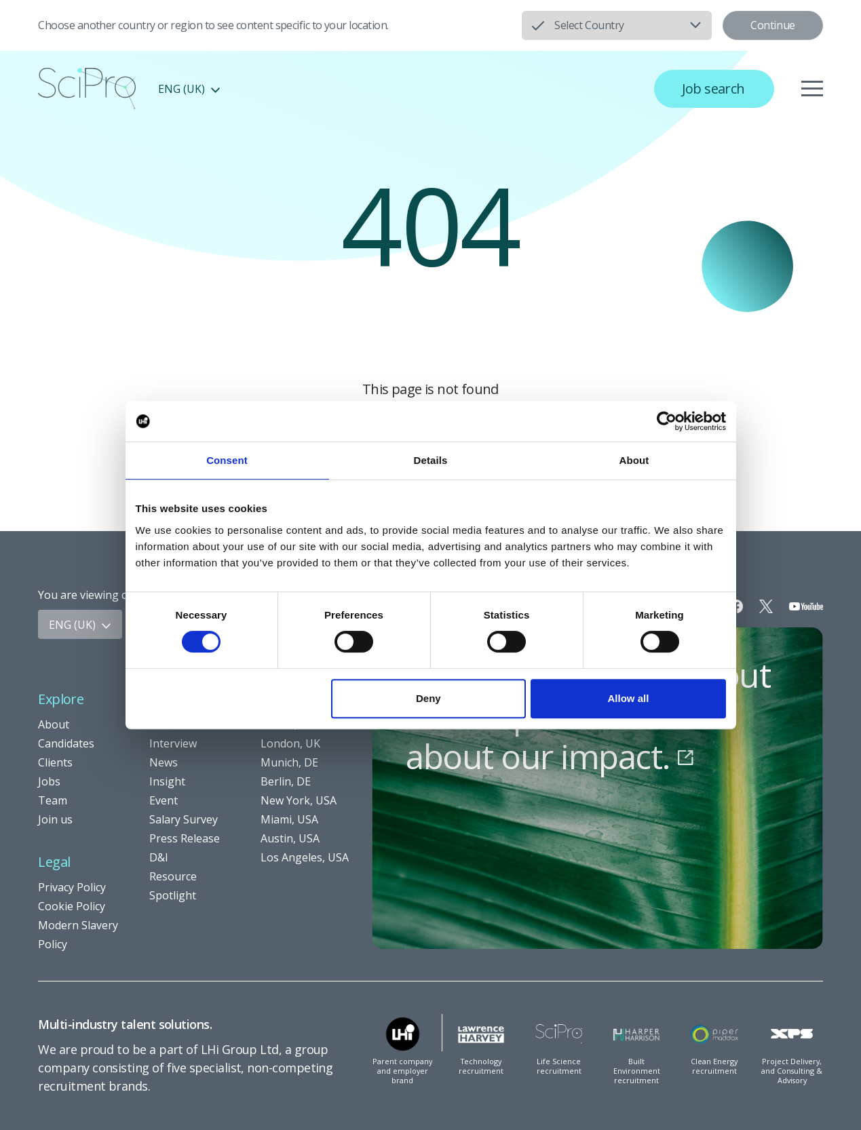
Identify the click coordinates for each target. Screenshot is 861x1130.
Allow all (628, 698)
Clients (55, 762)
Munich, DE (289, 762)
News (163, 762)
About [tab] (634, 460)
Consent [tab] (227, 460)
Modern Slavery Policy (78, 935)
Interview (173, 743)
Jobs (49, 781)
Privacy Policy (72, 887)
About (53, 724)
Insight (167, 781)
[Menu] (812, 89)
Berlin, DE (286, 781)
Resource (173, 876)
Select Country (589, 25)
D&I (158, 857)
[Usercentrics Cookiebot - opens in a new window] (666, 421)
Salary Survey (183, 819)
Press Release (184, 838)
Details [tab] (431, 460)
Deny (428, 698)
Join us (55, 819)
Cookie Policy (71, 906)
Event (163, 800)
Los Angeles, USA (305, 857)
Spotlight (172, 895)
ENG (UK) (189, 88)
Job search (713, 88)
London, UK (290, 743)
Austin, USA (290, 838)
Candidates (66, 743)
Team (52, 800)
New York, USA (299, 800)
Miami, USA (289, 819)
